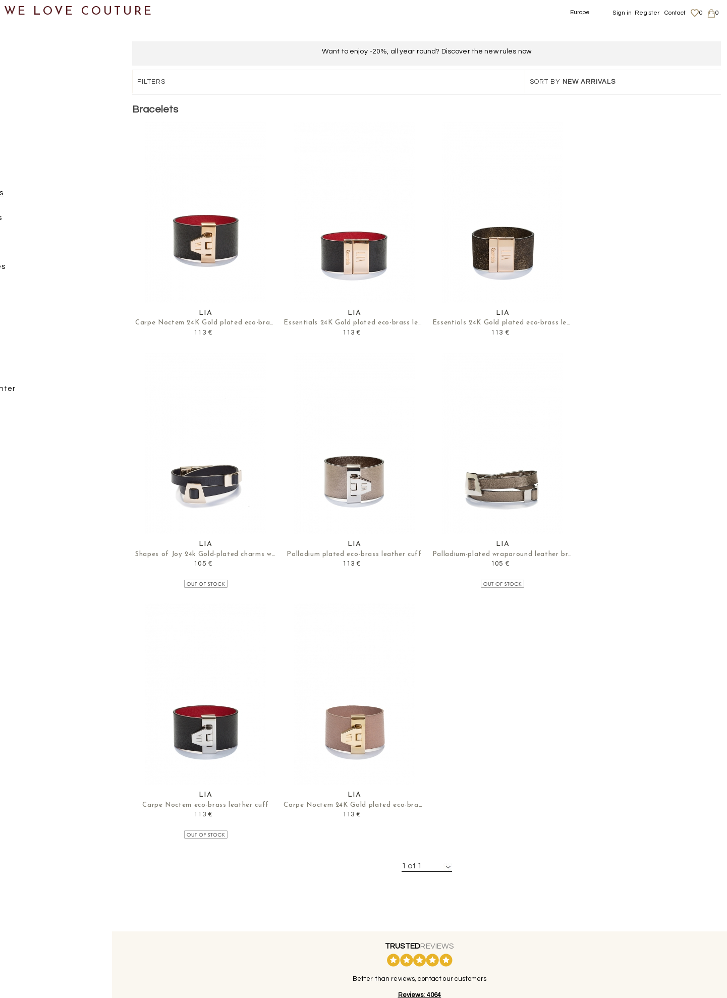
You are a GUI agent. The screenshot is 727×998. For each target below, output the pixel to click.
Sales (21, 417)
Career (607, 935)
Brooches (49, 221)
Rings (42, 294)
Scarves (36, 343)
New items (31, 49)
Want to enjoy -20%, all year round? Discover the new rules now (426, 51)
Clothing (27, 74)
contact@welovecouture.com (626, 826)
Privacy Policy (616, 915)
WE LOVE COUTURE (79, 11)
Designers (30, 368)
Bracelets (50, 196)
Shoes (23, 98)
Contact (675, 13)
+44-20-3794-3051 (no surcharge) (426, 826)
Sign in (622, 13)
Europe (580, 12)
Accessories (34, 147)
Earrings (47, 245)
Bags (21, 123)
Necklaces (51, 270)
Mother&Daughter (46, 392)
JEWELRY (40, 172)
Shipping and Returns (629, 905)
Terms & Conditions (624, 925)
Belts (31, 319)
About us (609, 896)
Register (647, 13)
